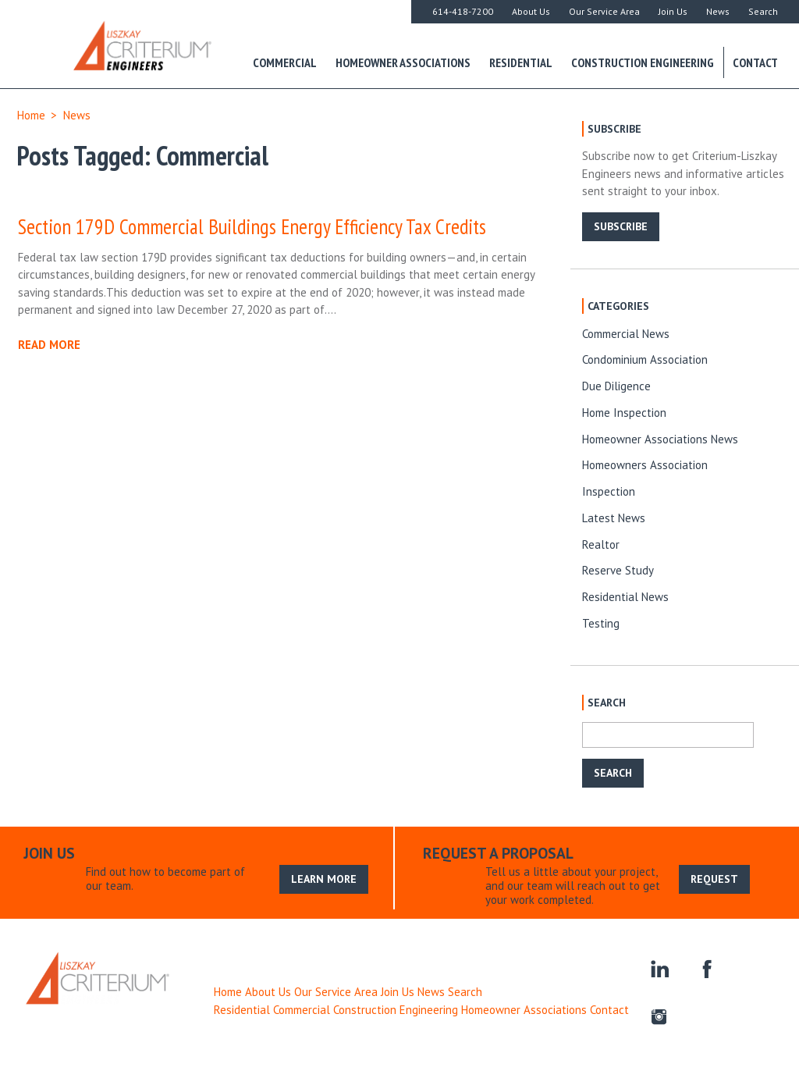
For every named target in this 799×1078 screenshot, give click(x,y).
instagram (659, 1014)
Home (31, 115)
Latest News (613, 518)
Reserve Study (618, 570)
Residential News (625, 596)
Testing (601, 623)
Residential (520, 62)
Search (763, 11)
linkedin (659, 967)
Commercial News (625, 333)
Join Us (673, 11)
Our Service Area (604, 11)
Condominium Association (645, 359)
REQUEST (714, 879)
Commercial (285, 62)
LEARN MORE (324, 879)
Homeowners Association (645, 464)
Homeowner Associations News (660, 439)
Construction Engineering (642, 62)
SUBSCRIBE (621, 226)
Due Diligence (616, 386)
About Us (531, 11)
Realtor (601, 544)
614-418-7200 (462, 11)
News (718, 11)
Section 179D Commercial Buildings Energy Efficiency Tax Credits (252, 226)
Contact (755, 62)
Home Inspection (624, 412)
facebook (705, 967)
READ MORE (49, 344)
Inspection (608, 491)
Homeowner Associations (403, 62)
